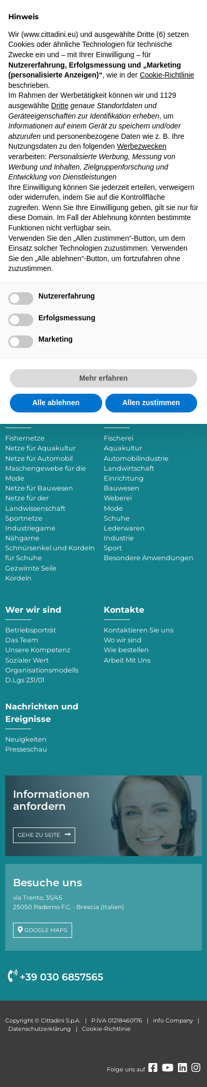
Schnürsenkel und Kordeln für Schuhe (50, 553)
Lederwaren (124, 528)
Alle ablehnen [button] (55, 402)
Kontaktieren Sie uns (138, 630)
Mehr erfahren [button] (103, 378)
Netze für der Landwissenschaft (35, 503)
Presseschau (26, 749)
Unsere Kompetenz (38, 650)
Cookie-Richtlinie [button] (167, 75)
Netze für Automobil (39, 458)
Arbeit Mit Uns (127, 660)
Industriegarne (30, 528)
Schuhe (117, 518)
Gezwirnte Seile (31, 568)
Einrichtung (124, 478)
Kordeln (18, 578)
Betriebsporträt (30, 630)
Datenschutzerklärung (39, 1028)
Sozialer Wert (27, 660)
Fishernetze (25, 438)
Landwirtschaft (129, 468)
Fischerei (118, 438)
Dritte (59, 105)
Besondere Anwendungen (149, 558)
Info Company (173, 1020)
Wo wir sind (123, 640)
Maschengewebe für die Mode (45, 473)
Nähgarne (22, 538)
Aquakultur (123, 448)
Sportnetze (24, 518)
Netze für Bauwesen (39, 488)
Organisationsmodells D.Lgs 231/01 (41, 675)
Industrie (119, 538)
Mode (113, 508)
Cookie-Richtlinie (106, 1028)
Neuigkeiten (26, 739)
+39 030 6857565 (55, 977)
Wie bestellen (126, 650)
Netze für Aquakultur (40, 448)
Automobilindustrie (136, 458)
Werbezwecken (141, 146)
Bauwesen (122, 488)
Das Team (21, 640)
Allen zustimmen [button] (151, 402)
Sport (113, 548)
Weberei (118, 498)
